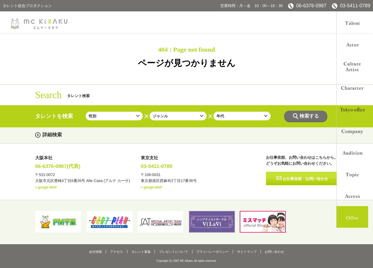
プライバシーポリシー (210, 251)
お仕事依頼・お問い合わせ (305, 179)
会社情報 (102, 251)
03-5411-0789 (355, 5)
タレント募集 (143, 251)
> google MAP (46, 188)
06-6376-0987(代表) (59, 166)
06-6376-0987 (311, 5)
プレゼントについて (173, 251)
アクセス (121, 251)
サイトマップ (241, 251)
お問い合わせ (267, 251)
